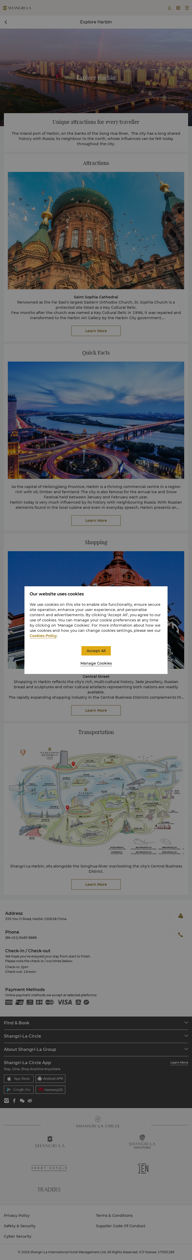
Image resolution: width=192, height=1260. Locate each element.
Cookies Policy (43, 635)
